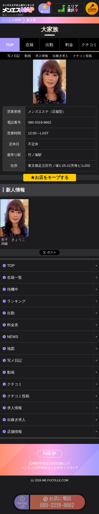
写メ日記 (13, 56)
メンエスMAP (11, 20)
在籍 (30, 44)
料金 (69, 44)
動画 (28, 56)
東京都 (31, 20)
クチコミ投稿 (82, 56)
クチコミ (89, 44)
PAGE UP (49, 453)
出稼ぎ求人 (60, 56)
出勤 (49, 44)
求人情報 (41, 56)
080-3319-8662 (39, 122)
